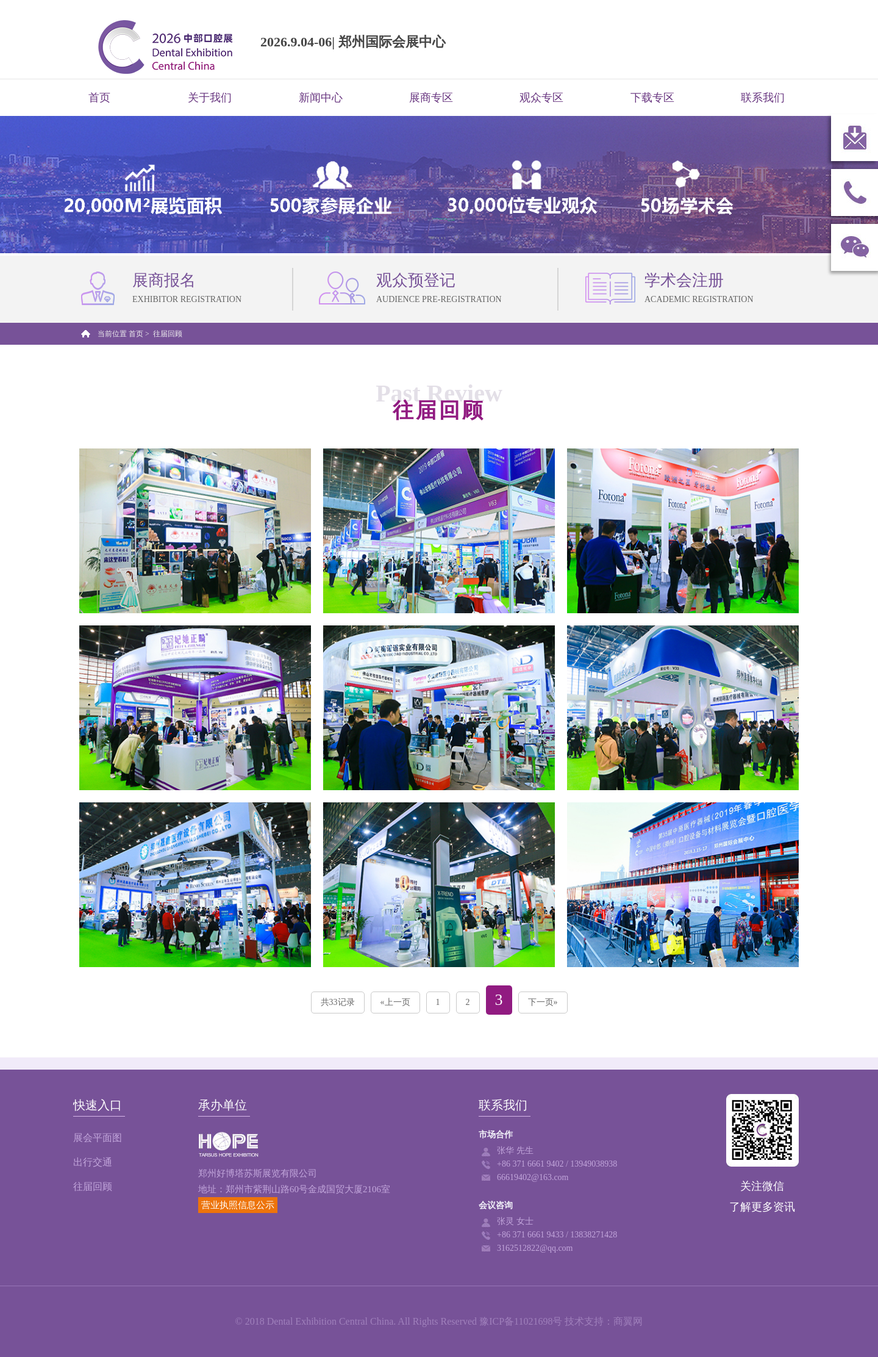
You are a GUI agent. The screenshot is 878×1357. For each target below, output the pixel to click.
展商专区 (431, 98)
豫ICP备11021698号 (520, 1321)
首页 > (140, 333)
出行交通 (92, 1162)
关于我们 (210, 98)
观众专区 (541, 98)
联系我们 (763, 98)
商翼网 (628, 1321)
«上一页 (395, 1002)
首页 (99, 98)
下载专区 (652, 98)
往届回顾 (92, 1186)
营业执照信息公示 (237, 1205)
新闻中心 (321, 98)
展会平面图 (97, 1137)
